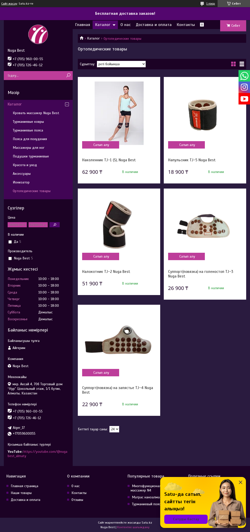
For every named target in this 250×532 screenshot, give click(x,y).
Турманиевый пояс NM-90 (152, 504)
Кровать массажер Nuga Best (36, 113)
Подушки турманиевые (31, 156)
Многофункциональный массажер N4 (150, 488)
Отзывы (77, 500)
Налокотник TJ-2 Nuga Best (106, 271)
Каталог (102, 24)
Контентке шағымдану (133, 527)
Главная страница (24, 486)
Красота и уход (25, 165)
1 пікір (210, 3)
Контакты (186, 24)
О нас (125, 24)
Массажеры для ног (28, 147)
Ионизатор (21, 182)
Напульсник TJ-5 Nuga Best (192, 160)
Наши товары (21, 493)
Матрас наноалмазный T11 (152, 497)
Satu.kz (147, 522)
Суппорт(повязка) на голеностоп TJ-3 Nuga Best (200, 273)
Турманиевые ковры (28, 121)
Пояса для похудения (30, 139)
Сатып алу (101, 145)
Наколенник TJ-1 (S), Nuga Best (109, 160)
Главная (82, 24)
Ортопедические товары (32, 191)
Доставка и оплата (154, 24)
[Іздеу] (68, 75)
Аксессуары (22, 173)
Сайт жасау (9, 3)
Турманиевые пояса (28, 130)
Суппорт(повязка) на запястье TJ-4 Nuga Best (117, 390)
